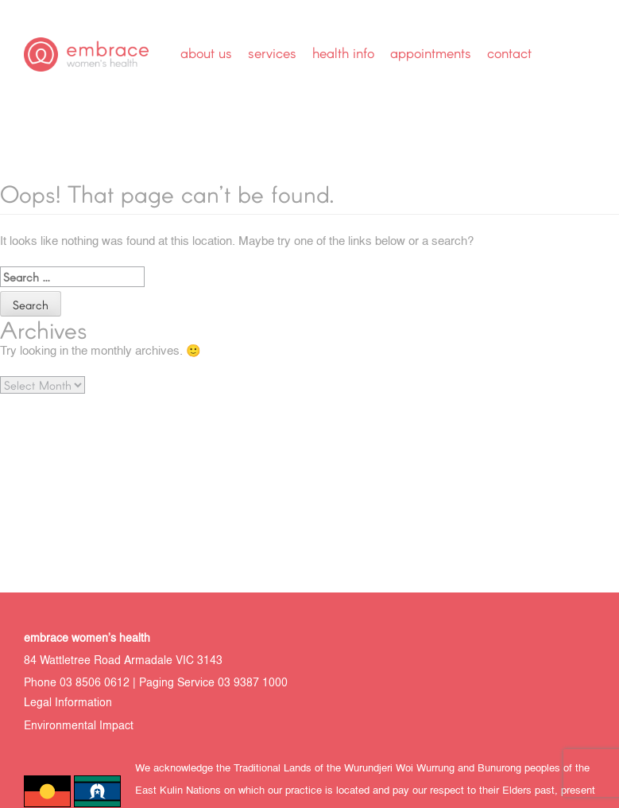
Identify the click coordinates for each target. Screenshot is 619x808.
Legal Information (68, 703)
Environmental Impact (78, 726)
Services (272, 52)
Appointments (430, 52)
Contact (509, 52)
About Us (206, 52)
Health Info (343, 52)
